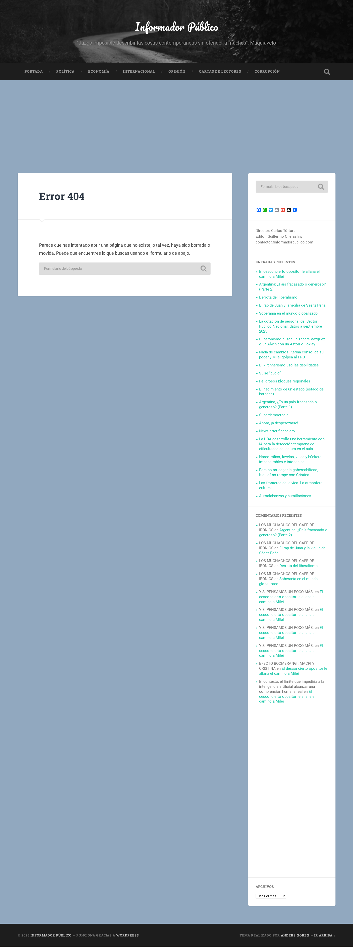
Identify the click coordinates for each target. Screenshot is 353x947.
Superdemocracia (273, 415)
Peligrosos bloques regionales (284, 381)
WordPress (127, 935)
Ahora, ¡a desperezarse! (278, 423)
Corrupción (267, 71)
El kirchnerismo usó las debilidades (289, 365)
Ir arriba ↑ (324, 935)
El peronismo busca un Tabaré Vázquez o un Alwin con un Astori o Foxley (292, 342)
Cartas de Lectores (220, 71)
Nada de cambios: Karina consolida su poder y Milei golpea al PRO (291, 355)
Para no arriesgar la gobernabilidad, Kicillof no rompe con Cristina (288, 472)
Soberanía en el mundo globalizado (288, 313)
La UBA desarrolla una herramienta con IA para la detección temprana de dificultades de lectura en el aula (291, 444)
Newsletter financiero (277, 431)
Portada (34, 71)
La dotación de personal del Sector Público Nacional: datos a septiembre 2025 (290, 326)
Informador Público (176, 26)
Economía (98, 71)
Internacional (139, 71)
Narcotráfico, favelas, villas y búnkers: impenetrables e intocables (290, 459)
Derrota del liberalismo (278, 297)
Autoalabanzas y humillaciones (285, 496)
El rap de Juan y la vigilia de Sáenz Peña (292, 305)
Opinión (177, 71)
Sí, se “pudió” (270, 373)
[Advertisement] (176, 118)
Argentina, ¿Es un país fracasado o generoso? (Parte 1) (288, 405)
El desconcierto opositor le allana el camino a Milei (291, 597)
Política (65, 71)
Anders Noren (295, 935)
